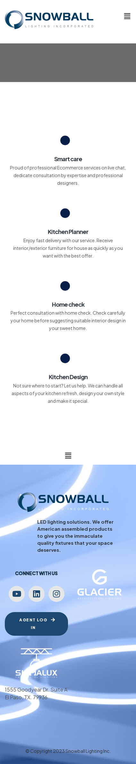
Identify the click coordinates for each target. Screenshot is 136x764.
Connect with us (36, 573)
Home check (68, 304)
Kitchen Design (68, 376)
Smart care (68, 158)
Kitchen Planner (68, 231)
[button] (127, 16)
